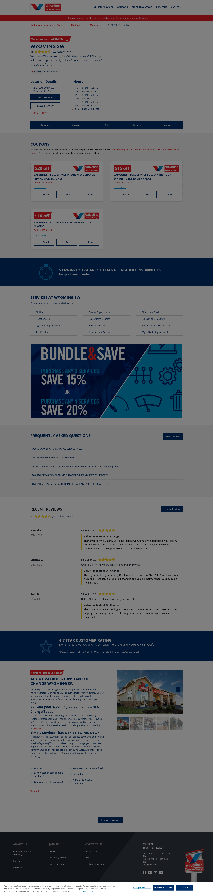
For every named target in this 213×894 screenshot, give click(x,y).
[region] (106, 888)
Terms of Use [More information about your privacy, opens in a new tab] (87, 891)
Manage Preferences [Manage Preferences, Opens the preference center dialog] (142, 888)
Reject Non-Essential (163, 888)
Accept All (184, 888)
